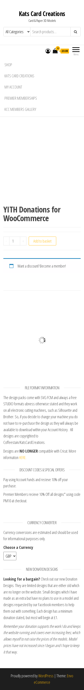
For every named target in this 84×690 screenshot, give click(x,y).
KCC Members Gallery (20, 109)
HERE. (22, 457)
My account (13, 87)
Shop (8, 64)
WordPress (46, 675)
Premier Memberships (20, 98)
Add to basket (42, 241)
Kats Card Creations (42, 13)
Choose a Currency (18, 547)
